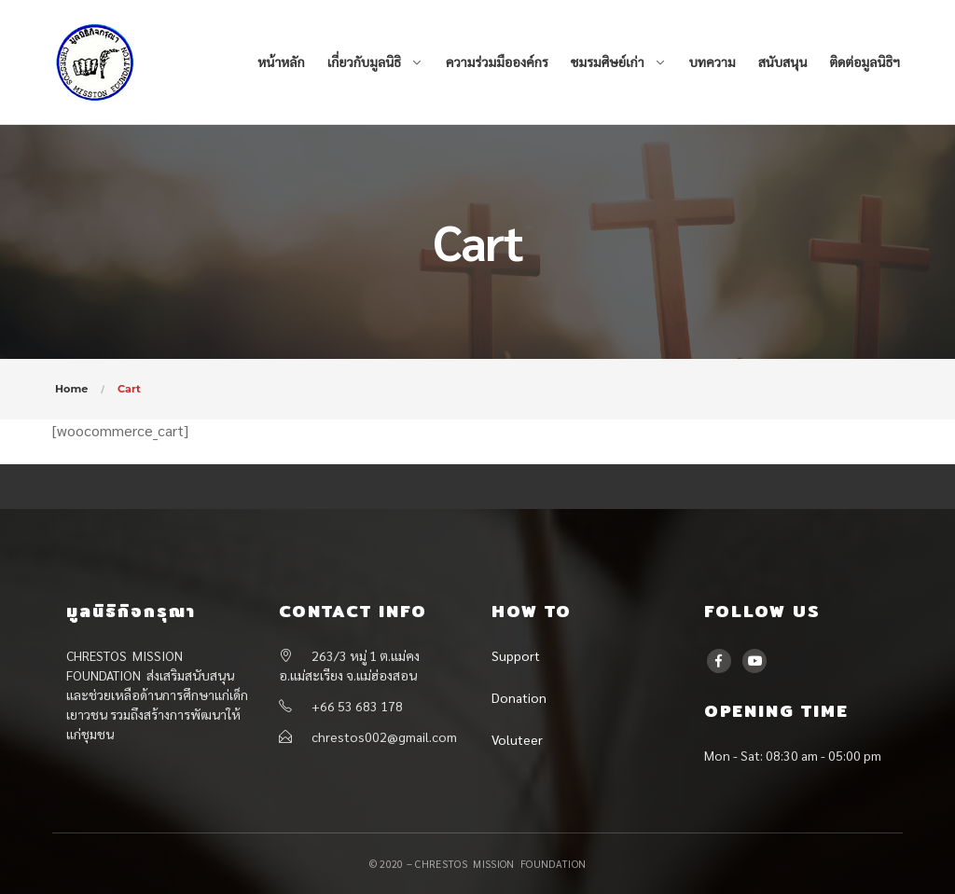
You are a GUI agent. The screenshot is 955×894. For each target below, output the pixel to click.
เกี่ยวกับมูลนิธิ (364, 61)
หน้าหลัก (280, 61)
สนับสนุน (783, 61)
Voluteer (517, 739)
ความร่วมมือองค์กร (497, 61)
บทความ (712, 61)
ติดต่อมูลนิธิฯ (864, 61)
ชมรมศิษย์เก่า (607, 61)
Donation (519, 697)
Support (515, 655)
